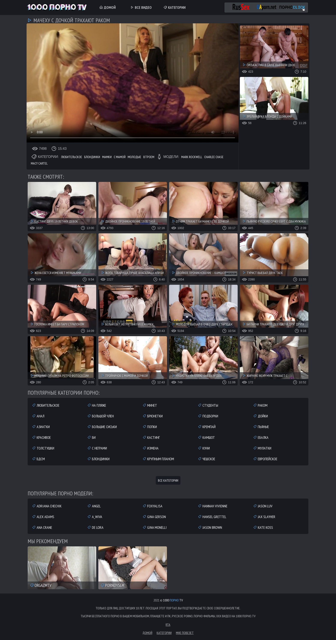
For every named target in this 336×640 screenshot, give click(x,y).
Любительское (71, 157)
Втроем (148, 157)
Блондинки (92, 157)
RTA (168, 624)
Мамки (107, 157)
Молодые (134, 157)
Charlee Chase (214, 157)
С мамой (120, 157)
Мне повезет (185, 633)
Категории (174, 7)
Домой (107, 7)
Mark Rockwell (191, 157)
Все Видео (141, 7)
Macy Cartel (39, 163)
